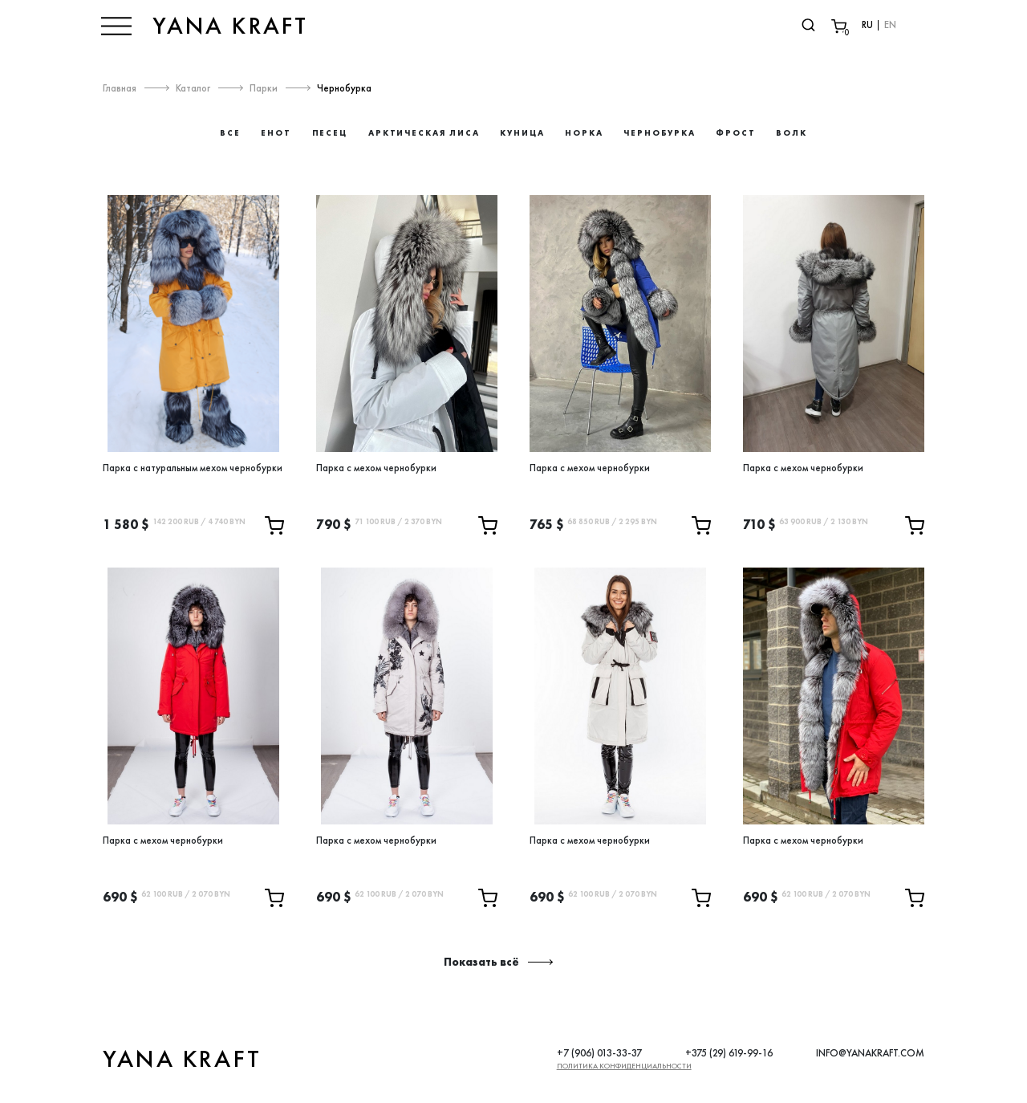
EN (888, 25)
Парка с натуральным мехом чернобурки (192, 467)
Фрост (736, 133)
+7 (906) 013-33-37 (599, 1053)
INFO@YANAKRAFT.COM (870, 1053)
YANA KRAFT (233, 25)
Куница (522, 133)
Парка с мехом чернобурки (376, 467)
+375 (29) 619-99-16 (729, 1053)
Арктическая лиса (424, 133)
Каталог (194, 88)
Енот (276, 133)
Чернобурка (346, 88)
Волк (791, 133)
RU (865, 25)
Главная (119, 88)
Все (230, 133)
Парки (265, 88)
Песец (330, 133)
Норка (584, 133)
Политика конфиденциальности (624, 1066)
